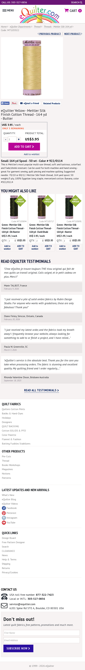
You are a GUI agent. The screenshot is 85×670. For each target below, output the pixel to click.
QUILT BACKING (10, 426)
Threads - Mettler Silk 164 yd (58, 26)
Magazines (7, 469)
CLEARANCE (8, 550)
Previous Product (49, 33)
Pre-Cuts (6, 456)
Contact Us (9, 589)
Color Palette (9, 434)
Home (4, 26)
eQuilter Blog (9, 499)
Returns (6, 568)
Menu (8, 10)
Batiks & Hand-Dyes (12, 413)
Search (76, 2)
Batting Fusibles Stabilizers (16, 443)
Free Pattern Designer (13, 542)
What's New (8, 495)
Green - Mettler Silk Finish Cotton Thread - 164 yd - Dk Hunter (13, 228)
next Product (73, 33)
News (5, 555)
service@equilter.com (22, 604)
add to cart (24, 147)
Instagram (9, 518)
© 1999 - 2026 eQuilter (41, 665)
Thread (37, 26)
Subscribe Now (18, 648)
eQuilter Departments (20, 26)
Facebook (9, 508)
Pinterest (9, 513)
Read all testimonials (41, 390)
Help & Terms (9, 559)
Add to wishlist (32, 154)
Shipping (6, 563)
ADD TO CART (20, 247)
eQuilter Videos (10, 503)
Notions (6, 473)
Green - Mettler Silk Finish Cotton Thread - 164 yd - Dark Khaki (40, 228)
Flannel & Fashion (11, 439)
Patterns (6, 477)
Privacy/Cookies (10, 572)
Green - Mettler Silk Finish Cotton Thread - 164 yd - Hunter (68, 228)
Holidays (6, 417)
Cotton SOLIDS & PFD (14, 430)
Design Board (9, 537)
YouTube (8, 523)
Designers (7, 422)
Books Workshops (11, 465)
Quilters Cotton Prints (13, 409)
